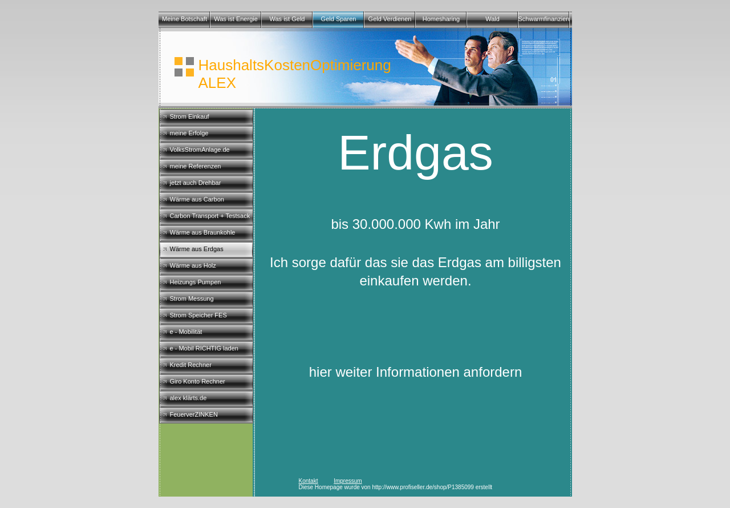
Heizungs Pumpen (195, 282)
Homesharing (441, 18)
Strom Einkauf (189, 116)
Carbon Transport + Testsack (210, 215)
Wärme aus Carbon (197, 199)
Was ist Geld (287, 18)
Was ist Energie (236, 18)
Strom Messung (192, 298)
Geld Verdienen (390, 18)
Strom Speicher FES (198, 315)
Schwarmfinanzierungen (544, 18)
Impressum (348, 481)
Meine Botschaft (184, 18)
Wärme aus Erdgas (197, 248)
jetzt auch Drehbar (195, 182)
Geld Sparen (338, 18)
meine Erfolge (189, 133)
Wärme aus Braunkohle (203, 232)
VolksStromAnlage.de (200, 149)
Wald (492, 18)
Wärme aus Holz (193, 265)
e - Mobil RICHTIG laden (204, 348)
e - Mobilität (186, 331)
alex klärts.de (188, 397)
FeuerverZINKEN (194, 414)
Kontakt (308, 481)
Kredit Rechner (191, 364)
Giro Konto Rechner (197, 381)
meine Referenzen (195, 166)
